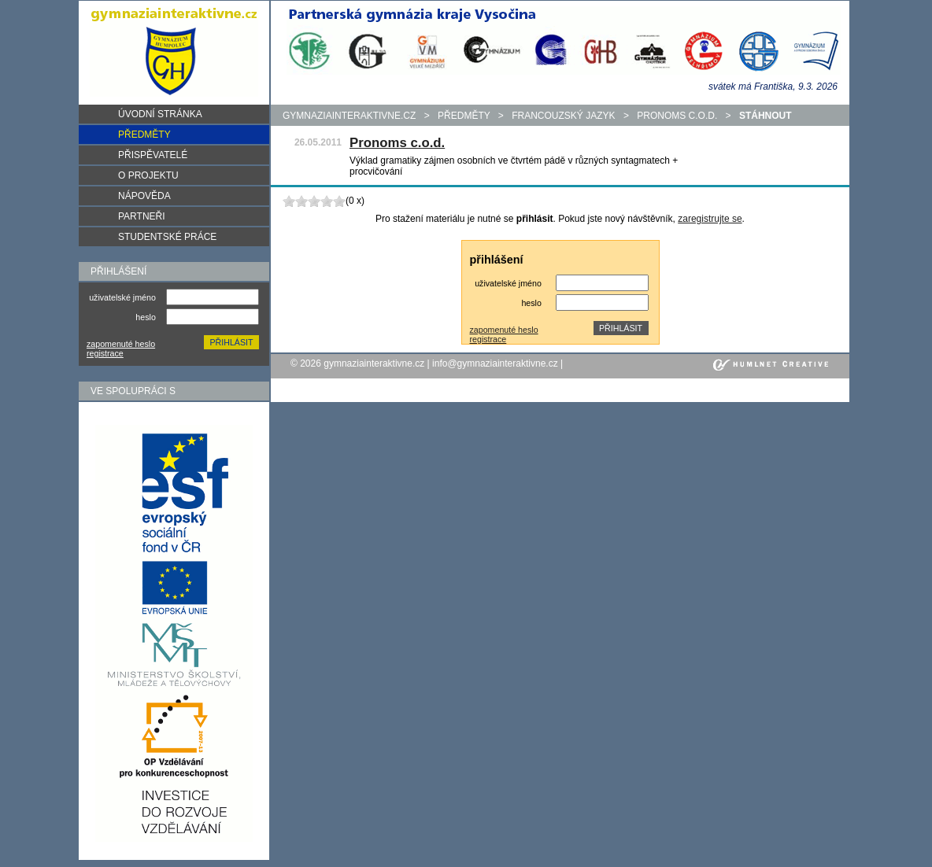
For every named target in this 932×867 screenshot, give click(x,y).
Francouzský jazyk (563, 115)
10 (339, 201)
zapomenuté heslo (121, 344)
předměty (464, 115)
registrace (105, 353)
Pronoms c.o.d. (677, 115)
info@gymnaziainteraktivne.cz (495, 363)
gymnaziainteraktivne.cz (349, 115)
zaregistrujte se (710, 218)
